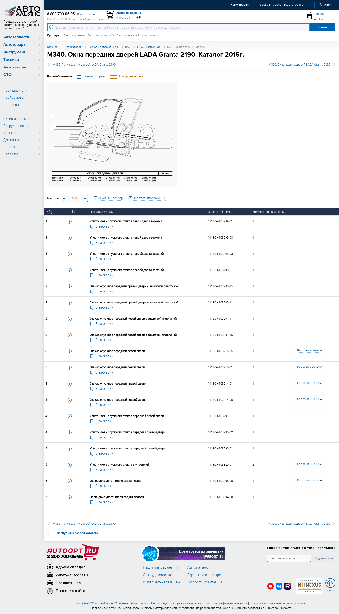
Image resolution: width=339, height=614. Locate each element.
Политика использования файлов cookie (277, 603)
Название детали (101, 212)
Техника (11, 60)
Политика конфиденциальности (225, 603)
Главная (52, 47)
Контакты (11, 104)
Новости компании (204, 582)
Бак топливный (74, 35)
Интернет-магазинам (161, 582)
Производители (15, 90)
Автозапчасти (16, 37)
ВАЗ (127, 47)
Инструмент (14, 52)
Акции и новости (16, 118)
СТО (7, 75)
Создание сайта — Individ (132, 603)
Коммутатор (150, 35)
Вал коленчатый (128, 35)
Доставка (11, 139)
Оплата (9, 146)
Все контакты (86, 14)
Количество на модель (268, 212)
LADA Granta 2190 (148, 47)
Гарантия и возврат (205, 574)
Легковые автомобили (103, 47)
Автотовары (14, 45)
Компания (11, 132)
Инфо (71, 212)
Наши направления (160, 567)
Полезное (11, 153)
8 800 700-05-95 (65, 557)
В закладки (101, 226)
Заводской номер (220, 212)
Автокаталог (15, 67)
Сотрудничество (16, 125)
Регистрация (240, 5)
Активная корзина (129, 13)
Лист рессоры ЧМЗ (100, 35)
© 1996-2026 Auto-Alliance (95, 603)
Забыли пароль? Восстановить (281, 5)
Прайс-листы (13, 97)
